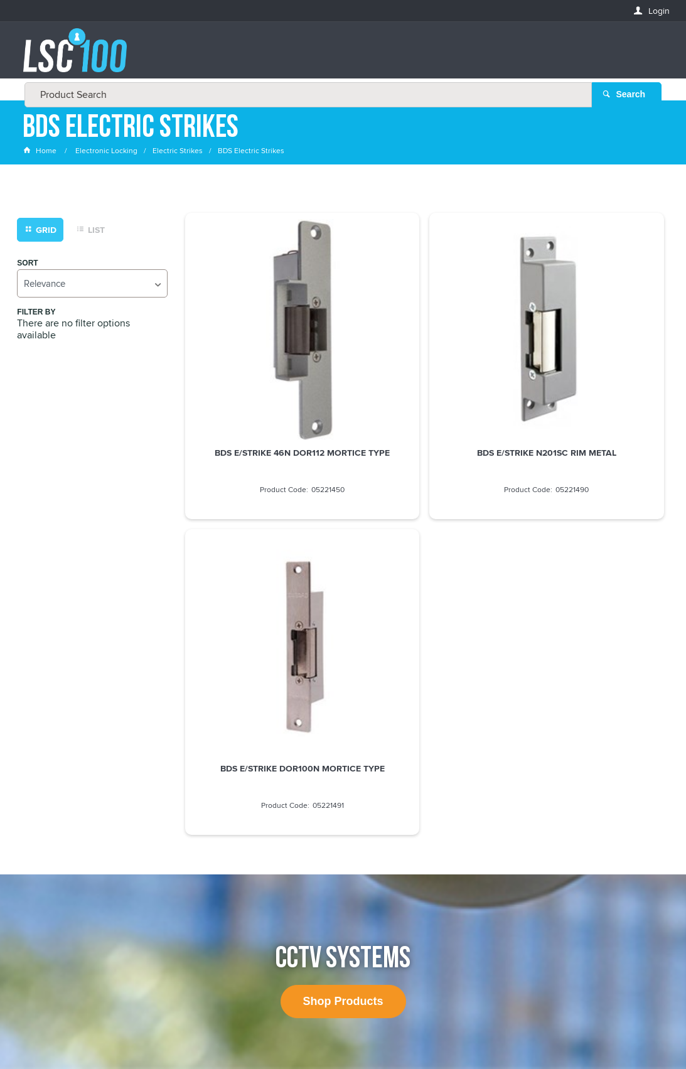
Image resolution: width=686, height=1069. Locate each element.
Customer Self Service (332, 1033)
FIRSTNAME (45, 835)
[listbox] (92, 286)
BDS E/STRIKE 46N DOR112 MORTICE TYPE (261, 379)
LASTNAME (44, 881)
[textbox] (339, 56)
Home (40, 153)
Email (34, 790)
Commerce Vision (419, 1033)
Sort (27, 266)
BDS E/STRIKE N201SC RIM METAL (424, 374)
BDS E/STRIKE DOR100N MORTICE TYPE (587, 379)
